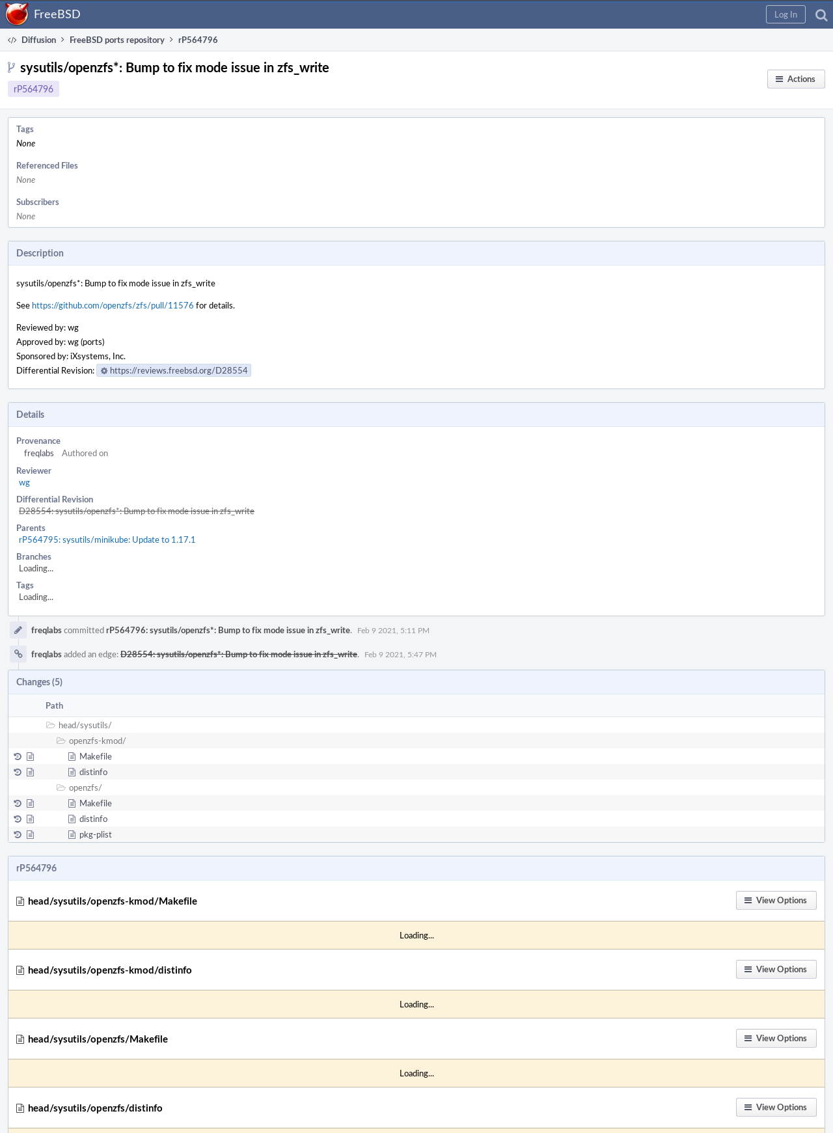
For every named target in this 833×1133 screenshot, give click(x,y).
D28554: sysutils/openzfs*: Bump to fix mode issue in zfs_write (136, 511)
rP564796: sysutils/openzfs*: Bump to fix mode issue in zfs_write (228, 630)
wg (24, 482)
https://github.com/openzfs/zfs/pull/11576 (113, 305)
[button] (786, 14)
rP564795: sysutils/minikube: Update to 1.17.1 (107, 539)
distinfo (93, 772)
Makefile (95, 756)
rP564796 (33, 89)
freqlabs (39, 453)
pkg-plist (95, 834)
